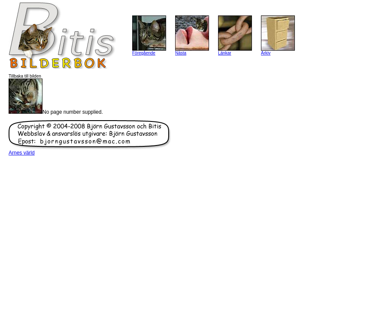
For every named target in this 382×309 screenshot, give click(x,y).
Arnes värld (22, 153)
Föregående (143, 53)
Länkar (224, 53)
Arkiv (265, 53)
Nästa (180, 53)
